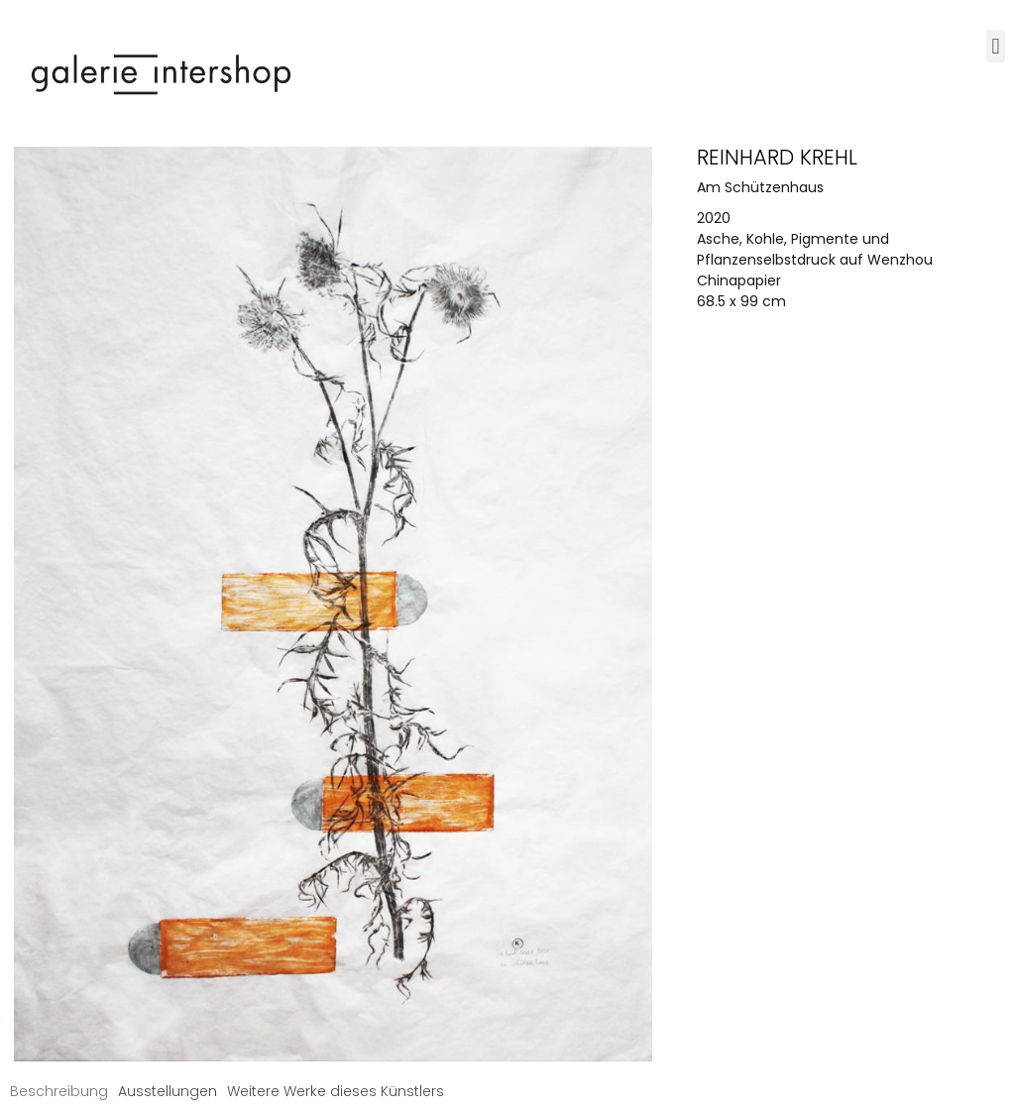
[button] (995, 46)
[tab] (59, 1091)
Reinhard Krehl (777, 157)
